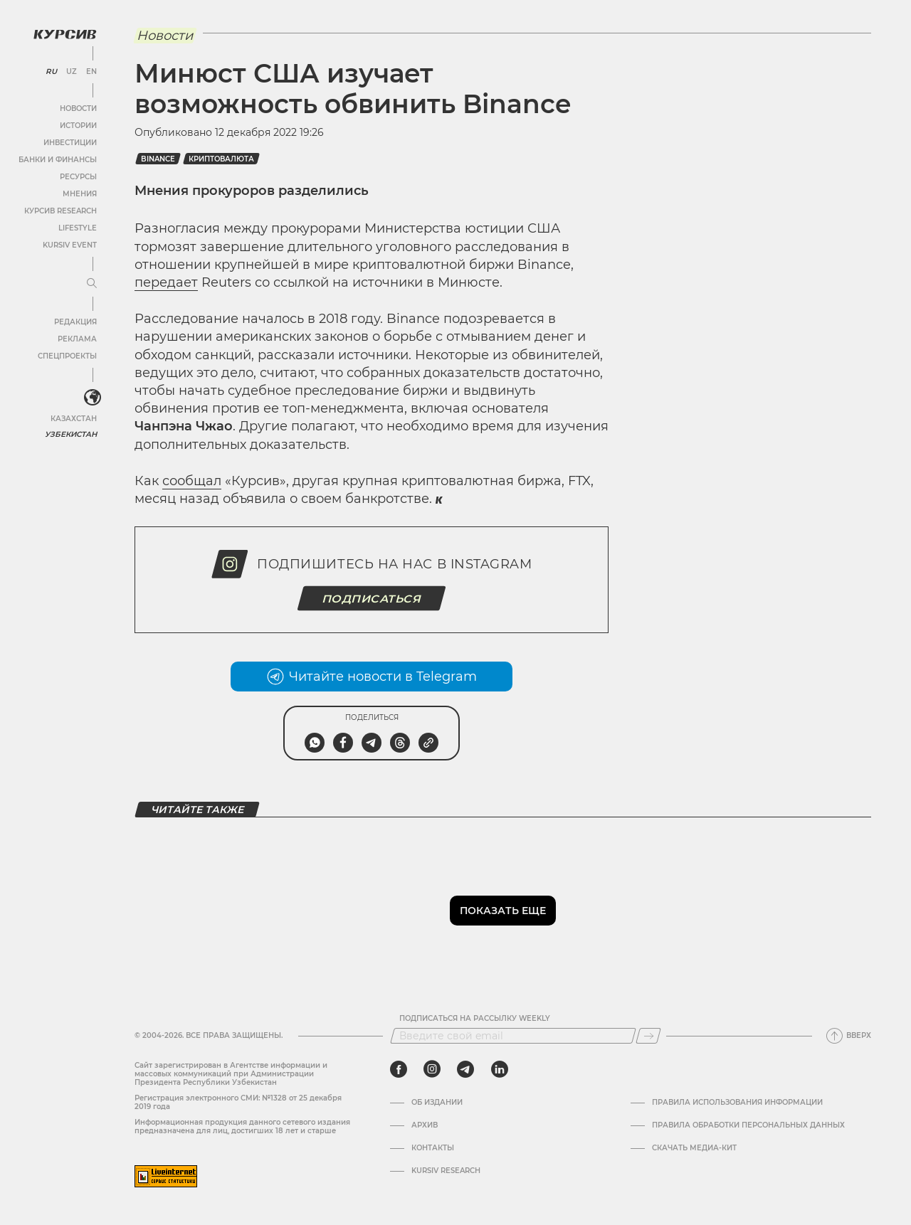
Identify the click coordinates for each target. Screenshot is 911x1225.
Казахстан (73, 418)
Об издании (437, 1102)
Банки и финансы (57, 159)
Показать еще (503, 910)
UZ (70, 71)
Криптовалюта (221, 159)
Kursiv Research (445, 1171)
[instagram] (432, 1069)
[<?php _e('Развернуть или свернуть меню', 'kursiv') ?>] (91, 397)
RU (51, 71)
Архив (424, 1125)
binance (158, 159)
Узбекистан (71, 433)
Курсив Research (59, 210)
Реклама (76, 338)
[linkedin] (499, 1069)
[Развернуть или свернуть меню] (91, 283)
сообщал (191, 481)
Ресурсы (77, 176)
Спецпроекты (66, 355)
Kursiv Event (69, 244)
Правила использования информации (737, 1102)
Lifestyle (77, 227)
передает (166, 282)
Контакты (432, 1148)
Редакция (74, 321)
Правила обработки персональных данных (748, 1125)
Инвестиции (69, 142)
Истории (77, 124)
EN (90, 71)
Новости (77, 107)
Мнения (79, 193)
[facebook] (398, 1069)
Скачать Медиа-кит (694, 1148)
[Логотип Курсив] (64, 33)
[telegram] (465, 1069)
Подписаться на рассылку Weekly (474, 1018)
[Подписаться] (648, 1036)
